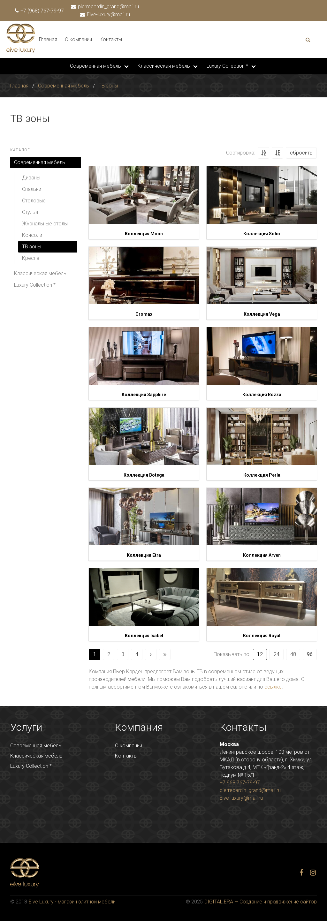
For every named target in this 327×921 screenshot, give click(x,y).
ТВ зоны (108, 86)
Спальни (31, 189)
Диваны (31, 178)
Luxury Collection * (227, 66)
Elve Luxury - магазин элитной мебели (72, 902)
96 (310, 654)
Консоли (32, 235)
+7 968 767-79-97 (240, 783)
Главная (48, 39)
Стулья (30, 212)
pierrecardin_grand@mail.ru (105, 7)
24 (276, 654)
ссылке (273, 687)
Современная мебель (95, 66)
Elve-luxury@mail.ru (105, 14)
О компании (78, 39)
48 (293, 654)
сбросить (301, 153)
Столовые (34, 201)
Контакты (111, 39)
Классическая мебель (164, 66)
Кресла (30, 258)
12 (260, 654)
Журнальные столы (45, 224)
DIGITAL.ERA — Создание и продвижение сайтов (260, 902)
